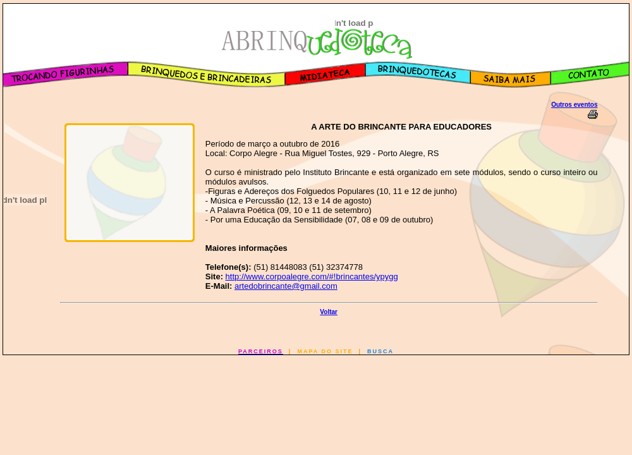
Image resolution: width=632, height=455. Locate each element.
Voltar (328, 311)
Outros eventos (574, 104)
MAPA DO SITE (325, 351)
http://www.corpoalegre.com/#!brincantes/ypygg (312, 276)
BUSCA (380, 351)
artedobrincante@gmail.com (285, 286)
